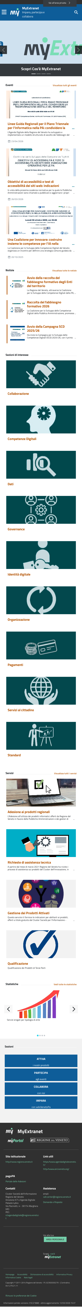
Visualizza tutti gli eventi (65, 86)
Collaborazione (18, 394)
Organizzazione (19, 620)
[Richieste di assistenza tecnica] (41, 844)
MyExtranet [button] (30, 1131)
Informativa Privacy (64, 1275)
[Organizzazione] (41, 601)
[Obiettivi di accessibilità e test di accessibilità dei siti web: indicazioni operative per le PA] (41, 163)
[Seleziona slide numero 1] (38, 74)
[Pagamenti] (41, 646)
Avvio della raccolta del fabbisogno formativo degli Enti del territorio (49, 282)
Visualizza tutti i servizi (65, 774)
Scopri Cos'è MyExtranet (41, 69)
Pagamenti (15, 665)
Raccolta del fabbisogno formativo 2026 (44, 305)
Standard (14, 755)
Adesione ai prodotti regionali (29, 812)
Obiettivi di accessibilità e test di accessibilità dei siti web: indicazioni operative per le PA (33, 186)
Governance (16, 529)
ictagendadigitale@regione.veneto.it (22, 1217)
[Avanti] (74, 1009)
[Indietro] (8, 1009)
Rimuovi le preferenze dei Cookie (21, 1296)
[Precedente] (3, 50)
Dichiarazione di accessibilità (41, 1275)
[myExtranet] (53, 1257)
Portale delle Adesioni (16, 1182)
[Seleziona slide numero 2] (43, 74)
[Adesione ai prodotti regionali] (41, 793)
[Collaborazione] (41, 375)
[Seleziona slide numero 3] (48, 74)
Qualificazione (18, 963)
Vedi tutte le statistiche (65, 984)
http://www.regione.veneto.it (19, 1162)
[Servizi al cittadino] (41, 691)
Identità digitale (19, 574)
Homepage (10, 1275)
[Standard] (41, 736)
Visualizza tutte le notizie (64, 271)
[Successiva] (78, 50)
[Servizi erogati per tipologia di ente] (41, 1005)
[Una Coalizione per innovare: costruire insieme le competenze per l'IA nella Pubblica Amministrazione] (41, 221)
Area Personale (55, 1240)
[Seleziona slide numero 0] (33, 74)
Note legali (28, 1278)
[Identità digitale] (41, 556)
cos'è (52, 1254)
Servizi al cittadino (21, 710)
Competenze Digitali (22, 439)
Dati (11, 484)
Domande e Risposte (52, 1202)
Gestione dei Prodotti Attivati (28, 913)
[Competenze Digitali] (41, 420)
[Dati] (41, 465)
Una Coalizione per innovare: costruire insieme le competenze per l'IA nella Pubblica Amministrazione (35, 244)
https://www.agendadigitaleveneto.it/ (59, 1164)
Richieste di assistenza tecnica (29, 862)
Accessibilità (22, 1275)
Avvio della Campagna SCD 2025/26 (46, 329)
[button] (4, 12)
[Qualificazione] (41, 945)
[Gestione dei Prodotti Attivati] (41, 894)
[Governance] (41, 510)
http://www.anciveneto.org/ (56, 1169)
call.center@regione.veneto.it (57, 1197)
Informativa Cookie (13, 1278)
